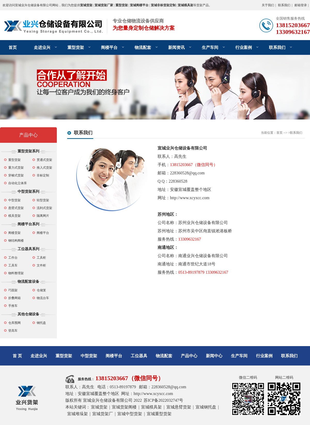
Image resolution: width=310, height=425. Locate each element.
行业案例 (243, 47)
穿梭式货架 (16, 175)
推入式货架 (44, 167)
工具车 (13, 265)
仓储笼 (41, 290)
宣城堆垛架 (77, 414)
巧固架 (13, 290)
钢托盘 (41, 323)
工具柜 (41, 257)
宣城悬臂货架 (178, 407)
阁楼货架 (14, 233)
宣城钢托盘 (206, 407)
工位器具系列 (28, 249)
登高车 (13, 330)
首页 (13, 47)
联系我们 (284, 5)
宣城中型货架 (129, 414)
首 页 (17, 356)
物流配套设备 (28, 282)
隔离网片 (43, 216)
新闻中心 (214, 356)
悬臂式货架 (16, 208)
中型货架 (14, 200)
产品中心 (28, 135)
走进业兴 (42, 47)
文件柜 (41, 265)
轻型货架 (43, 200)
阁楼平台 (109, 47)
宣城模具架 (151, 407)
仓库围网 (14, 323)
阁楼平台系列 (28, 224)
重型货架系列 (28, 151)
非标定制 (43, 175)
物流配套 (143, 47)
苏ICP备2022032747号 (163, 400)
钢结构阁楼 (16, 240)
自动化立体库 (17, 183)
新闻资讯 (176, 47)
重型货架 (75, 47)
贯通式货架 (44, 160)
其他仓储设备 (28, 314)
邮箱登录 (301, 5)
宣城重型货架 (159, 414)
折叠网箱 (14, 298)
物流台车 (43, 298)
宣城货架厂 (102, 414)
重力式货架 (16, 167)
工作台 (13, 257)
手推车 (13, 306)
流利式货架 (44, 208)
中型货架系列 (28, 191)
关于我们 (268, 5)
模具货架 (14, 216)
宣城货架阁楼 (124, 407)
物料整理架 (16, 273)
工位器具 (139, 356)
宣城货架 (99, 407)
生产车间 (210, 47)
